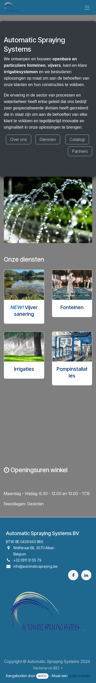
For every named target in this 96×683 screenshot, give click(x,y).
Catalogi (77, 139)
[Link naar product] (24, 285)
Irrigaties (24, 369)
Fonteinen (71, 307)
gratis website (79, 675)
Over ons (18, 139)
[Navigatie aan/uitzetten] (87, 7)
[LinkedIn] (86, 575)
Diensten (48, 139)
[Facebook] (73, 575)
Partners (80, 151)
